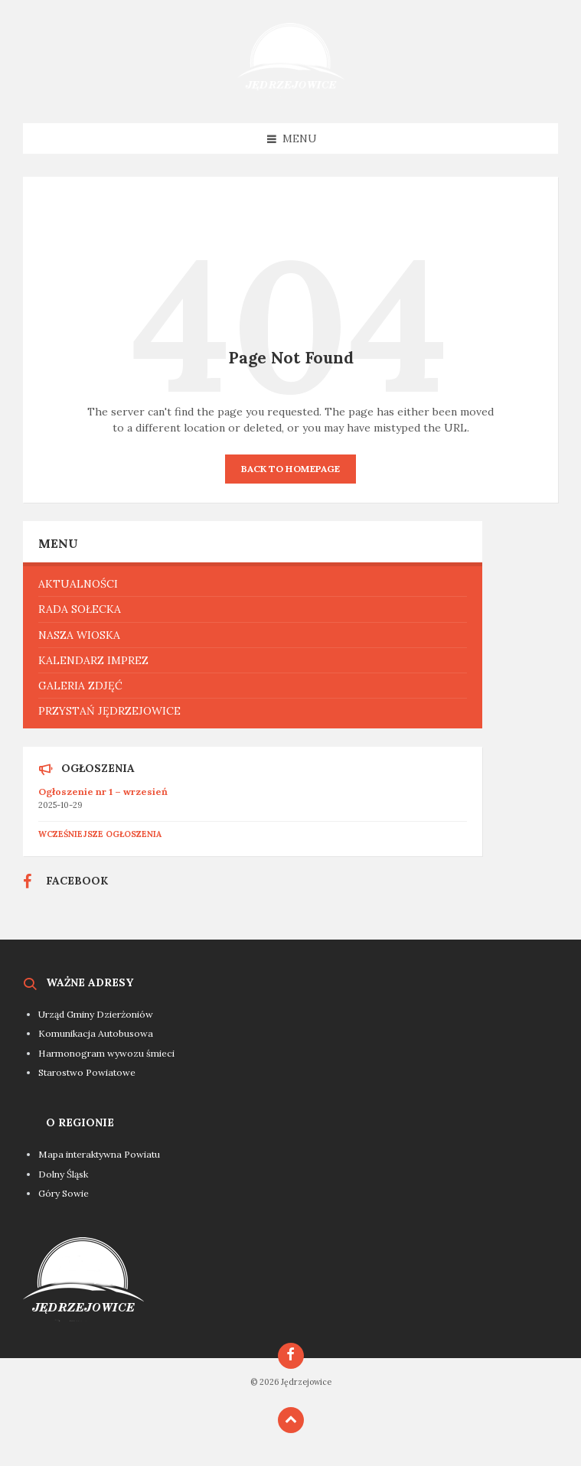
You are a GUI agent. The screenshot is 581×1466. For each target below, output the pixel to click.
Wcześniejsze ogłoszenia (100, 834)
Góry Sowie (63, 1193)
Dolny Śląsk (63, 1174)
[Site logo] (290, 93)
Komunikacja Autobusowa (95, 1033)
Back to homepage (290, 468)
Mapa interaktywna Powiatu (99, 1154)
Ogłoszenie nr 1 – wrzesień (103, 791)
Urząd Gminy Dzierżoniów (95, 1014)
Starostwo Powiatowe (86, 1072)
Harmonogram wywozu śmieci (106, 1053)
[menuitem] (252, 584)
